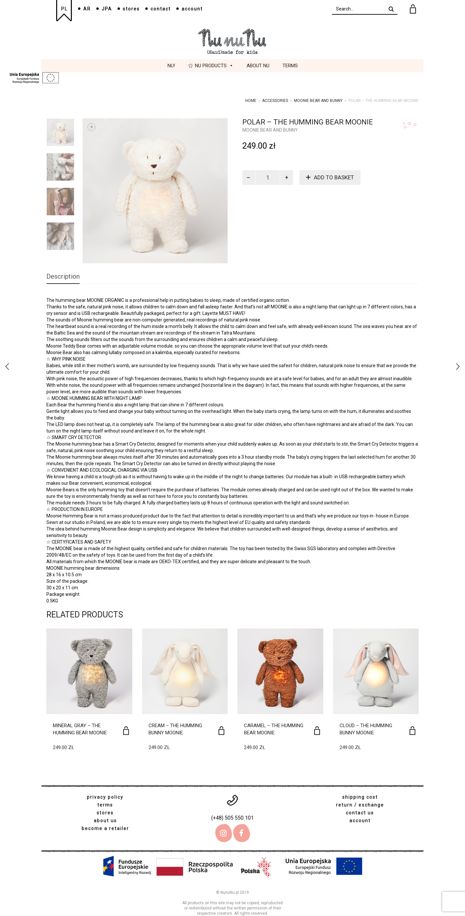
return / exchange (360, 805)
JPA (107, 8)
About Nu (258, 66)
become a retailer (105, 828)
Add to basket (334, 177)
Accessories (275, 100)
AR (87, 8)
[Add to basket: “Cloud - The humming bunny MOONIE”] (412, 731)
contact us (360, 812)
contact (161, 8)
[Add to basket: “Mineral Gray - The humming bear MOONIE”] (126, 731)
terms (105, 805)
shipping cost (360, 797)
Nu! (171, 66)
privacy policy (105, 797)
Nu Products (214, 65)
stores (131, 8)
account (192, 8)
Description (63, 276)
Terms (290, 66)
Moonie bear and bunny (318, 100)
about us (105, 820)
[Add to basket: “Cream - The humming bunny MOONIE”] (221, 731)
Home (250, 100)
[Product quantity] (268, 177)
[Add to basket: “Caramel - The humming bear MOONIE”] (317, 731)
